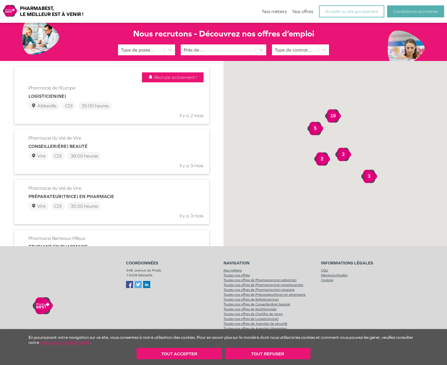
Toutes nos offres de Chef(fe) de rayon (253, 314)
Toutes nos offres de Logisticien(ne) (251, 319)
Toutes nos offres (237, 275)
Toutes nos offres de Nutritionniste (250, 309)
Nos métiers (274, 11)
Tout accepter (179, 353)
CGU (324, 270)
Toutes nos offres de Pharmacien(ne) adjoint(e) (260, 280)
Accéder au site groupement (351, 11)
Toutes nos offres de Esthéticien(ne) (251, 299)
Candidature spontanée (415, 11)
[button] (360, 152)
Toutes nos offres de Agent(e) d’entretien (255, 329)
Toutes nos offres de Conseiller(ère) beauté (257, 304)
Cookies (327, 280)
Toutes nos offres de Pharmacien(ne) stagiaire (259, 290)
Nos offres (302, 11)
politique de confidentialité (65, 342)
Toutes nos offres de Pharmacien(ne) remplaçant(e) (263, 285)
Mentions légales (334, 275)
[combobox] (184, 50)
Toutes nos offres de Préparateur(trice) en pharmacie (265, 295)
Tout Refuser (267, 353)
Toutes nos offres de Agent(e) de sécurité (255, 324)
